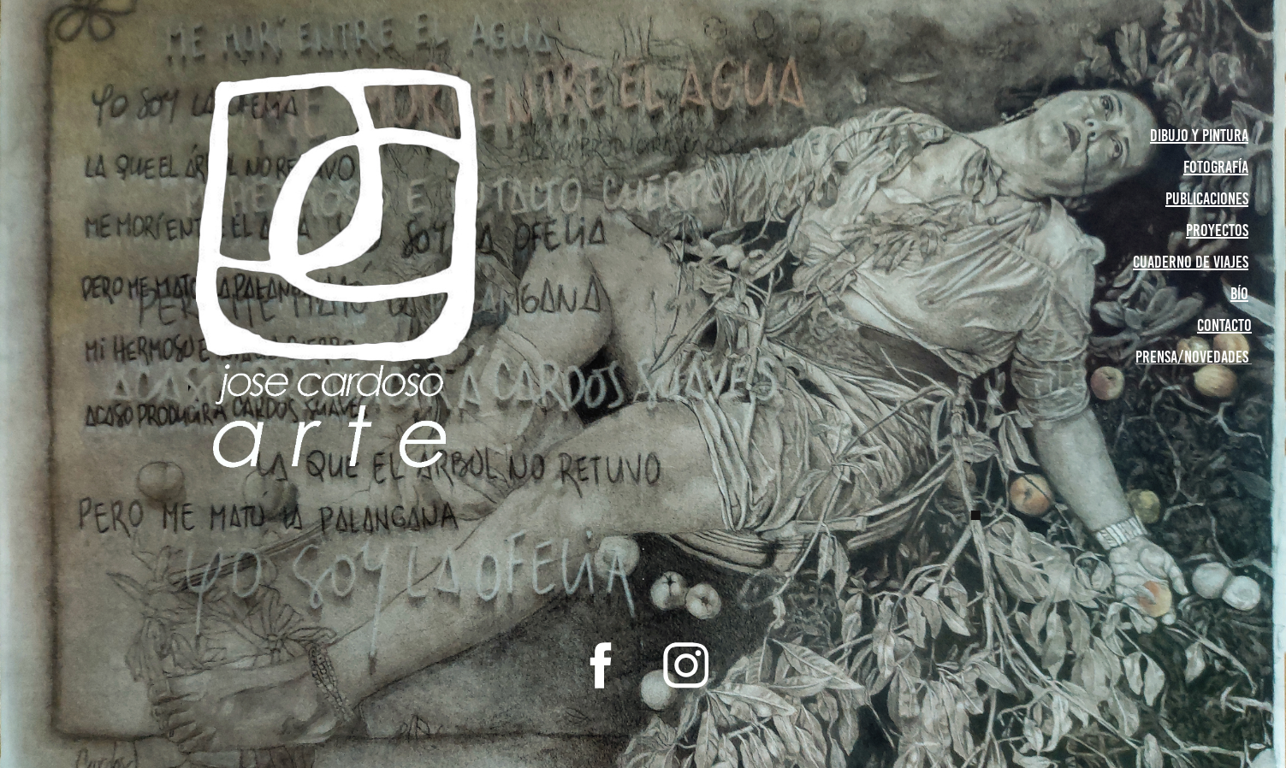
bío (1239, 293)
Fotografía (1215, 166)
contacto (1224, 325)
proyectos (1217, 230)
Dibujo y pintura (1199, 135)
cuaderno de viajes (1190, 261)
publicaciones (1206, 198)
